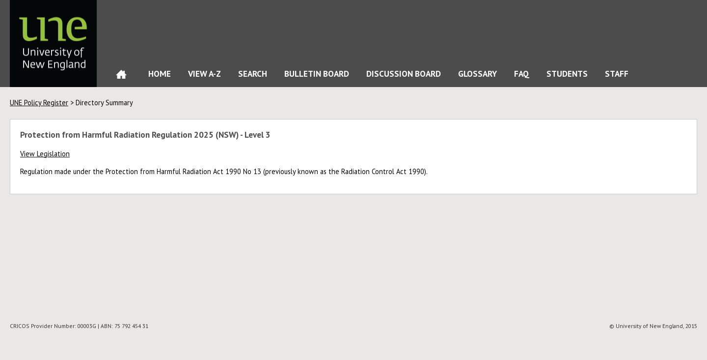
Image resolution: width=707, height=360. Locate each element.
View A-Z (204, 73)
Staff (616, 73)
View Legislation (45, 153)
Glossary (477, 73)
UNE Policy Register (39, 102)
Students (567, 73)
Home (121, 76)
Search (252, 73)
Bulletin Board (316, 73)
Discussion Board (403, 73)
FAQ (521, 73)
